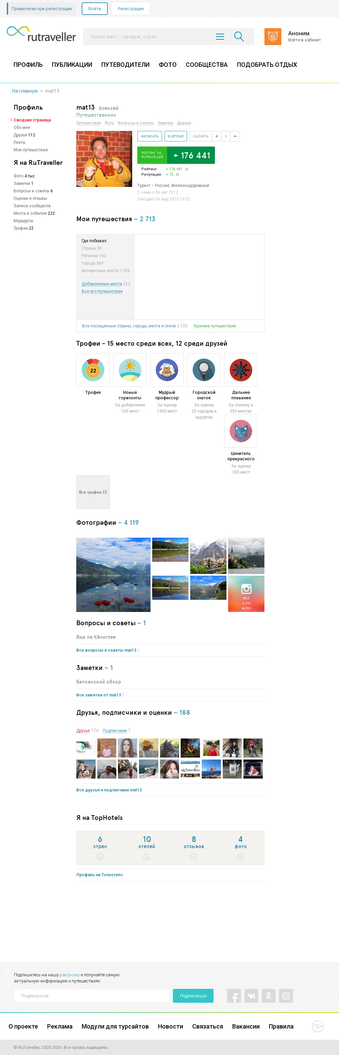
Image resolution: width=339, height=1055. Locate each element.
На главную (25, 91)
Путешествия (88, 123)
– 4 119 (128, 522)
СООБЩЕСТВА (207, 64)
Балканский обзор (98, 681)
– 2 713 (145, 219)
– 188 (182, 712)
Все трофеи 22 (93, 492)
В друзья (175, 136)
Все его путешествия (102, 291)
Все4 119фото (246, 603)
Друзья (20, 135)
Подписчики (115, 731)
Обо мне (22, 127)
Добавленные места (102, 284)
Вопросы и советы (31, 191)
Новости (170, 1026)
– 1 (141, 623)
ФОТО (168, 64)
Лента (19, 142)
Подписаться (193, 995)
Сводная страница (32, 120)
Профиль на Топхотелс (99, 874)
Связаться (207, 1026)
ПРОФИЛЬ (28, 64)
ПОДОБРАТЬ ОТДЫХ (267, 64)
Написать (149, 136)
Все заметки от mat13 (98, 695)
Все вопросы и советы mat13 (106, 650)
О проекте (23, 1026)
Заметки (22, 183)
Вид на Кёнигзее (96, 636)
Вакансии (246, 1026)
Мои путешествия (31, 150)
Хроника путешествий (215, 326)
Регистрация (131, 8)
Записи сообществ (32, 206)
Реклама (60, 1026)
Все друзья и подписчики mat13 (109, 790)
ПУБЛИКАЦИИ (72, 64)
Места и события (30, 213)
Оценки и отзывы (30, 198)
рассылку (70, 974)
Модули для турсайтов (115, 1026)
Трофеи (21, 228)
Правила (281, 1026)
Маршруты (23, 220)
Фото (18, 176)
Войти (94, 8)
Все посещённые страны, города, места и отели (129, 326)
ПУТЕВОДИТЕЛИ (125, 64)
